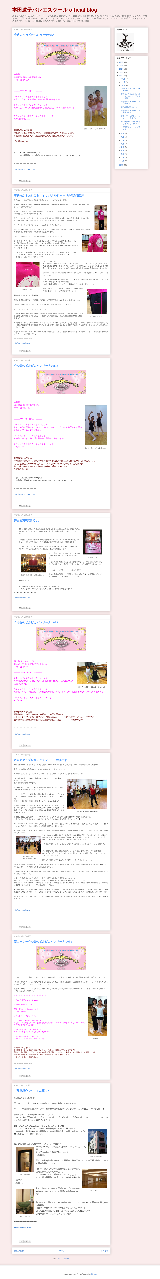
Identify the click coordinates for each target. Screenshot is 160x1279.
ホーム (62, 1251)
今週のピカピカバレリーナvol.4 (34, 34)
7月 (122, 140)
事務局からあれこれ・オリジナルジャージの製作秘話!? (49, 195)
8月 (122, 137)
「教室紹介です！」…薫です (32, 1090)
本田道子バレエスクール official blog (54, 10)
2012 (121, 76)
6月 (122, 144)
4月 (122, 150)
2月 (122, 157)
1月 (122, 161)
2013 (121, 72)
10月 (123, 86)
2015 (121, 66)
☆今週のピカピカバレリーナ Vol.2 (36, 622)
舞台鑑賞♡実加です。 (27, 520)
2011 (121, 165)
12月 (123, 79)
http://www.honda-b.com (25, 169)
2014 (121, 69)
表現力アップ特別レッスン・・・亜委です (40, 760)
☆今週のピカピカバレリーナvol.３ (36, 365)
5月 (122, 147)
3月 (122, 154)
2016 (121, 62)
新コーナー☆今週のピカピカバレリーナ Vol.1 (43, 941)
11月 (123, 82)
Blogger (94, 1274)
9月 (122, 133)
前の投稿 (104, 1251)
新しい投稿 (19, 1251)
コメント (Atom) (63, 1259)
